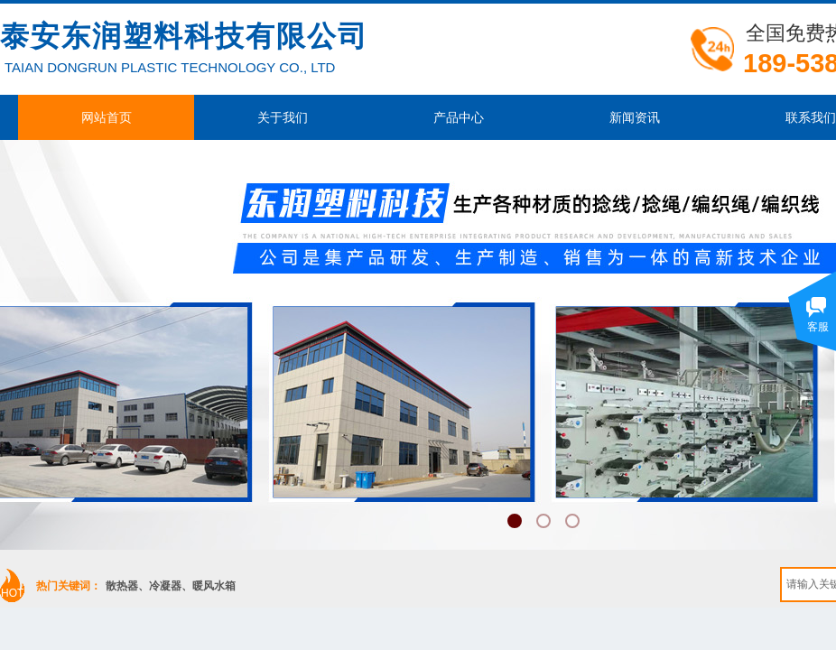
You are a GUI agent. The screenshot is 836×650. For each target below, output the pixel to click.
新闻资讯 (634, 117)
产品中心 (458, 117)
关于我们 (282, 117)
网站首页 (106, 117)
